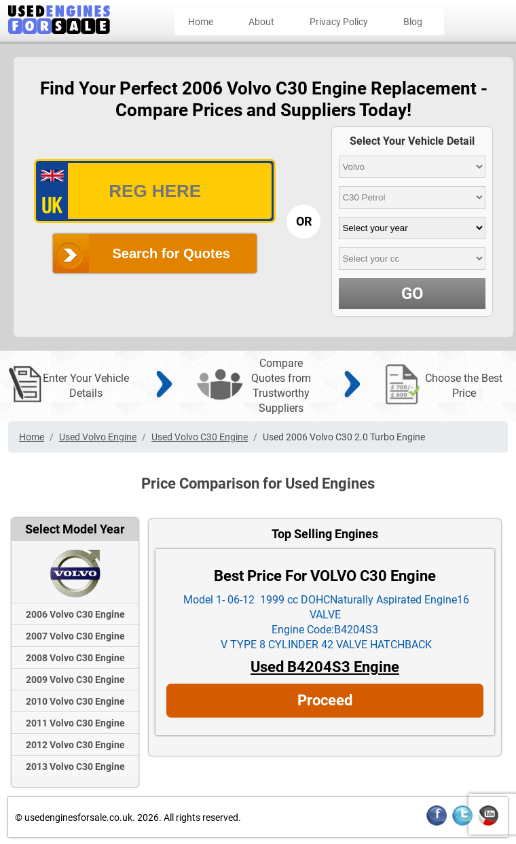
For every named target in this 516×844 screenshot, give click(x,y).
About (261, 21)
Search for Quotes (171, 253)
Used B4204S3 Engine (325, 666)
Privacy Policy (339, 21)
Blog (412, 21)
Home (200, 21)
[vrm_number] (155, 191)
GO (412, 293)
